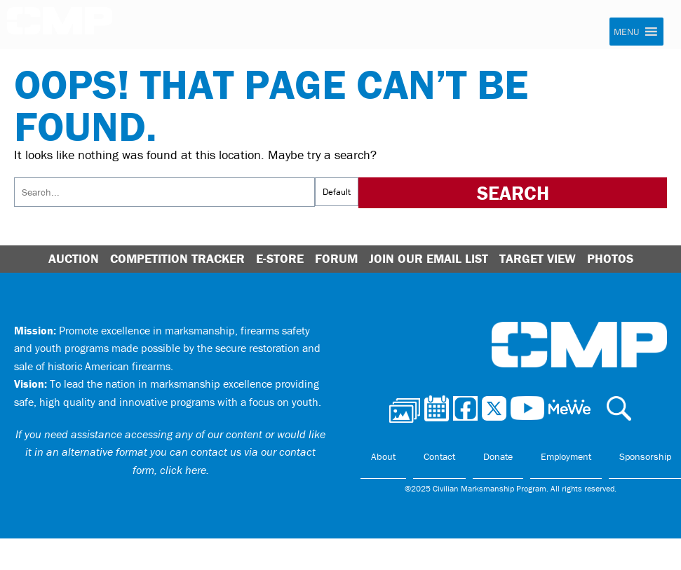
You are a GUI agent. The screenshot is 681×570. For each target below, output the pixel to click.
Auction (73, 258)
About (383, 456)
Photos (610, 258)
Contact (439, 456)
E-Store (280, 258)
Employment (566, 456)
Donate (498, 456)
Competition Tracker (177, 258)
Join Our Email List (428, 258)
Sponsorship (645, 456)
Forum (336, 258)
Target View (537, 258)
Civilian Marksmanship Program (59, 25)
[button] (626, 32)
